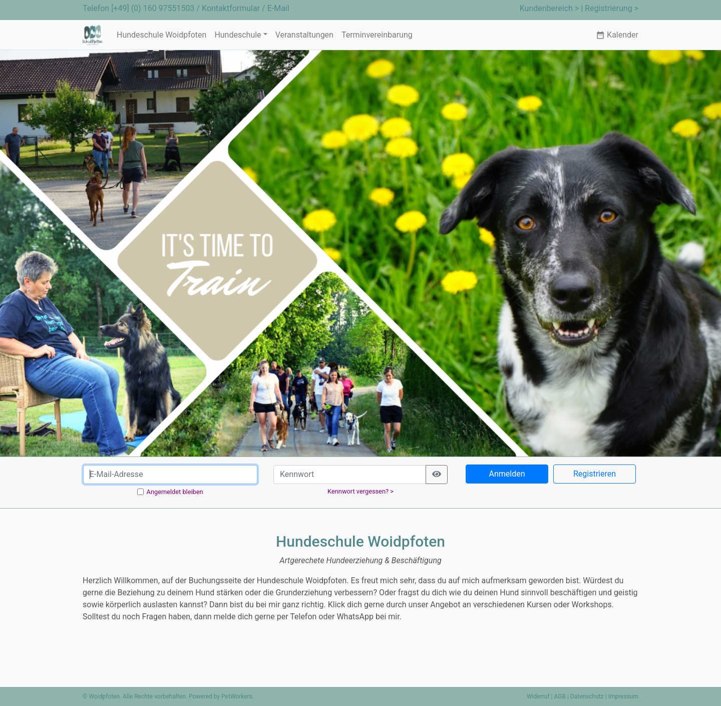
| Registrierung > (609, 8)
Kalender (617, 35)
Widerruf (538, 696)
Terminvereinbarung (377, 35)
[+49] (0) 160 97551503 (152, 8)
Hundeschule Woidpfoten (161, 35)
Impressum (623, 696)
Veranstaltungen (304, 35)
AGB (560, 696)
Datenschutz (587, 696)
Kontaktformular (231, 8)
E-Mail (278, 8)
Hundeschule (237, 35)
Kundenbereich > (549, 8)
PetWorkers (236, 696)
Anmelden (507, 474)
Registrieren (594, 474)
